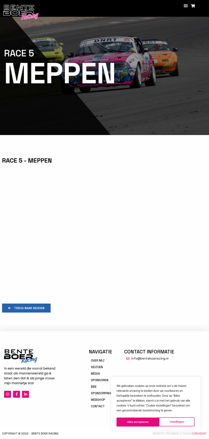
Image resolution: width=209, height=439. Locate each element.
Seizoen (97, 367)
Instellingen (134, 422)
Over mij (97, 360)
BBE (94, 387)
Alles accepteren (174, 422)
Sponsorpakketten (106, 393)
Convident (199, 433)
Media (95, 373)
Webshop (98, 400)
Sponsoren (99, 380)
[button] (185, 5)
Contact (98, 406)
